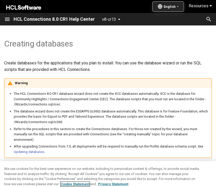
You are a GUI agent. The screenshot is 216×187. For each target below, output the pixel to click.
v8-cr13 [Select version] (109, 19)
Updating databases (29, 152)
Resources (200, 5)
